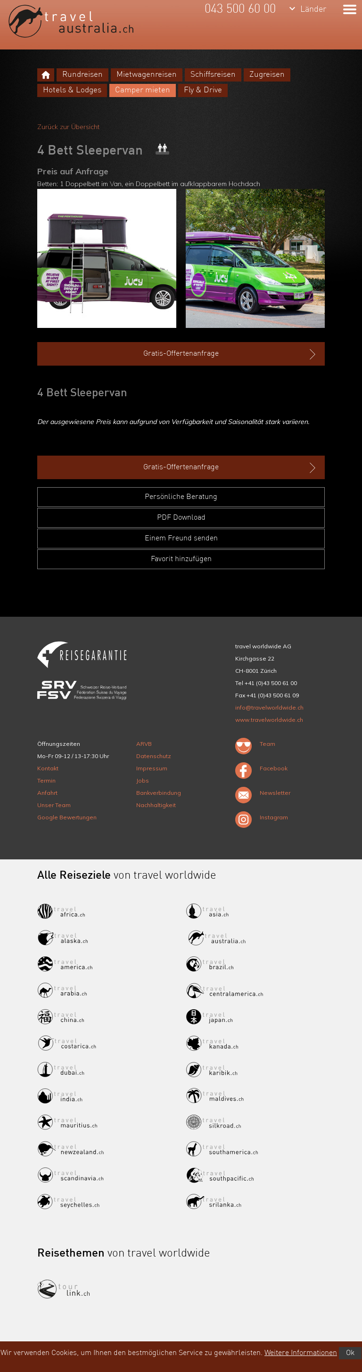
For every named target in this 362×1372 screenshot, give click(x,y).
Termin (46, 780)
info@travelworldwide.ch (269, 707)
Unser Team (54, 804)
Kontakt (47, 768)
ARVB (144, 743)
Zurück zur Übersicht (68, 126)
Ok (350, 1353)
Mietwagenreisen (146, 75)
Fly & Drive (203, 90)
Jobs (142, 780)
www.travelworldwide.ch (269, 719)
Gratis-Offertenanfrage (230, 354)
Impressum (151, 768)
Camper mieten (142, 90)
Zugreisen (267, 75)
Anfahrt (47, 792)
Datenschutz (153, 756)
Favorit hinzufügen (181, 559)
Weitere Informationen (300, 1353)
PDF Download (181, 518)
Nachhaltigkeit (156, 804)
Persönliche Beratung (181, 497)
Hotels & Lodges (72, 90)
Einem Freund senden (181, 538)
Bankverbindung (158, 792)
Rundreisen (82, 75)
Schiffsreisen (213, 75)
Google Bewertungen (67, 817)
